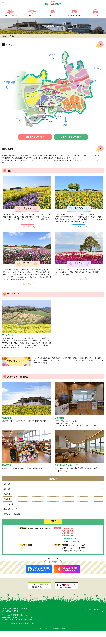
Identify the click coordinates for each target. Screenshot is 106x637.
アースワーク (7, 335)
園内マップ (35, 137)
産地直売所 (6, 465)
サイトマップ (36, 629)
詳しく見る (27, 226)
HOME (4, 36)
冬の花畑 (7, 503)
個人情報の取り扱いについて (19, 629)
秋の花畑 (7, 497)
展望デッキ (6, 417)
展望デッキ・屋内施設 (12, 520)
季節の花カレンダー (16, 361)
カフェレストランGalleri (65, 465)
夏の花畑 (7, 492)
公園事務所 (59, 417)
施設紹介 (53, 479)
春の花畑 (7, 486)
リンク (4, 629)
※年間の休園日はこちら (70, 544)
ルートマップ (71, 137)
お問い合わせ (95, 616)
